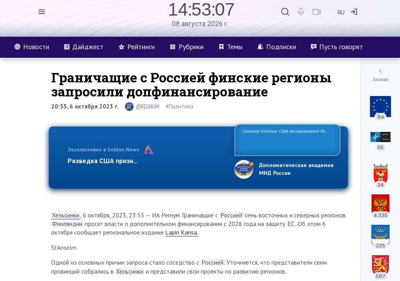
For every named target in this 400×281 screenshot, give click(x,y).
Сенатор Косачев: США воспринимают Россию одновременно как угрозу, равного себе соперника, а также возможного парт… (286, 139)
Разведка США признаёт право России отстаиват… (146, 161)
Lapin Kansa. (181, 232)
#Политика (179, 106)
